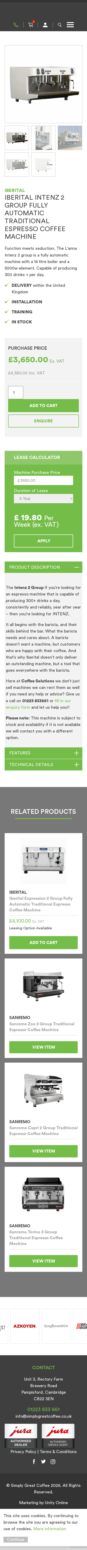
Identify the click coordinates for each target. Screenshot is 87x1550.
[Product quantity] (15, 392)
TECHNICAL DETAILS (31, 765)
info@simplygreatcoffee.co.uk (44, 1416)
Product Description (34, 567)
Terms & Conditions (58, 1452)
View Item (43, 1047)
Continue (15, 1539)
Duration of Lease (31, 491)
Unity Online (56, 1503)
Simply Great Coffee (43, 11)
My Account (45, 25)
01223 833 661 (16, 25)
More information (49, 1529)
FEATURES (19, 753)
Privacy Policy (23, 1452)
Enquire (43, 421)
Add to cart (43, 406)
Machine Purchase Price (37, 472)
